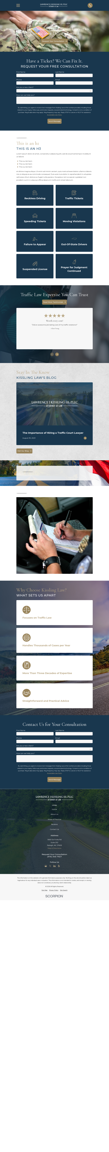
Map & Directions (54, 848)
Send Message (54, 121)
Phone (19, 80)
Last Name (59, 72)
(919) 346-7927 (54, 857)
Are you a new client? (25, 87)
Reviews (54, 824)
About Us (54, 814)
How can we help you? (25, 95)
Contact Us (54, 829)
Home (54, 809)
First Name (20, 72)
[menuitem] (44, 890)
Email (57, 80)
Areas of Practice (54, 819)
